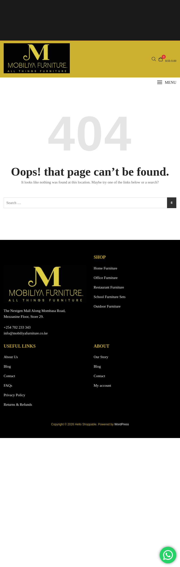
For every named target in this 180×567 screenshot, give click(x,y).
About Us (11, 357)
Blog (7, 366)
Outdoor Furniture (107, 306)
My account (102, 385)
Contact (9, 376)
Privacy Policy (14, 395)
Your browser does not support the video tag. (90, 20)
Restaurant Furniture (109, 287)
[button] (166, 82)
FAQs (8, 385)
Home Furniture (105, 268)
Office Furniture (106, 278)
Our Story (101, 357)
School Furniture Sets (110, 297)
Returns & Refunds (18, 405)
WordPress (121, 424)
